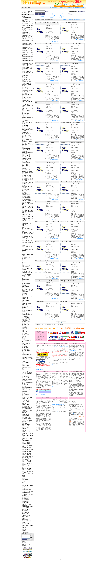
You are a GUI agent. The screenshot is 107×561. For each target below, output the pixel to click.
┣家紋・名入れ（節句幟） (27, 439)
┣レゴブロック (25, 334)
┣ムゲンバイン (25, 91)
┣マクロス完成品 (26, 162)
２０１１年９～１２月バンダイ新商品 (60, 16)
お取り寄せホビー (26, 509)
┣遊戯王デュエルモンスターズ (27, 243)
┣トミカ (24, 344)
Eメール (56, 401)
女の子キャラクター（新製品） (27, 106)
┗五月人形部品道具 (26, 418)
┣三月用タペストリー (27, 407)
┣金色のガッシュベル (27, 245)
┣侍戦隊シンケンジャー (27, 48)
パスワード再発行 (76, 7)
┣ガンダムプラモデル (27, 175)
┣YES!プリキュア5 (26, 133)
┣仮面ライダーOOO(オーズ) (28, 59)
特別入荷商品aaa (25, 512)
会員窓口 (83, 7)
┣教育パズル (25, 339)
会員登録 (55, 7)
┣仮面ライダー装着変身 (27, 152)
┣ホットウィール (26, 350)
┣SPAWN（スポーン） (27, 159)
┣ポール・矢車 (25, 523)
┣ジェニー (24, 294)
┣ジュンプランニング (27, 306)
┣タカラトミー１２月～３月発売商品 (27, 505)
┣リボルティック (26, 167)
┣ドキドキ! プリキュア (27, 144)
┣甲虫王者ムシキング (27, 257)
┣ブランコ (24, 331)
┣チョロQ (24, 346)
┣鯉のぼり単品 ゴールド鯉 (27, 466)
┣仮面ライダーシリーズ (27, 35)
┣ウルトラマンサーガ (27, 67)
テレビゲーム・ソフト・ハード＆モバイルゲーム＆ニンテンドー (27, 211)
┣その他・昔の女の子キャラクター (27, 130)
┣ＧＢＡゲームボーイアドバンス (27, 219)
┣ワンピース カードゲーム (27, 252)
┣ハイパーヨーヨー (26, 185)
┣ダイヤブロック (26, 321)
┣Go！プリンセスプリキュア (27, 109)
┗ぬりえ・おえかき (26, 340)
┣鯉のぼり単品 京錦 (26, 453)
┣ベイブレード (25, 183)
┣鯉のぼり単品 (25, 426)
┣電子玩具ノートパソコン (27, 389)
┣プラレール (25, 347)
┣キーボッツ (25, 87)
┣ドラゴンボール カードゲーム (27, 255)
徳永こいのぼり (25, 516)
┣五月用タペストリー (27, 417)
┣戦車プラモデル (26, 196)
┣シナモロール (25, 113)
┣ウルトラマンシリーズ (27, 33)
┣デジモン (24, 96)
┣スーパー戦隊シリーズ (27, 36)
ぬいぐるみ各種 (25, 317)
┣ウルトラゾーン (26, 77)
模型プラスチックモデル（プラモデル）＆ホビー (27, 172)
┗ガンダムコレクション (27, 169)
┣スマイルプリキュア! (27, 143)
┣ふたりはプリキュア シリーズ (27, 123)
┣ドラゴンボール (26, 155)
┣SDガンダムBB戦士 (27, 176)
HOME (23, 10)
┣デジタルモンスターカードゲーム (27, 250)
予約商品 (24, 495)
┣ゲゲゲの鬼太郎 (26, 100)
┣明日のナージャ (26, 128)
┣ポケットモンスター (27, 97)
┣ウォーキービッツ (26, 303)
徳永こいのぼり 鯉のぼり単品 (27, 446)
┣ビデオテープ (25, 336)
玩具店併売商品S (26, 492)
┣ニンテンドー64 (26, 228)
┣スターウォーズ (26, 164)
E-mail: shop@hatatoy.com (58, 404)
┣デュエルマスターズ (27, 236)
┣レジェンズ (25, 264)
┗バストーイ (25, 371)
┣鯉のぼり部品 (25, 427)
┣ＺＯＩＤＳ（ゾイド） (27, 90)
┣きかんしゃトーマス (27, 352)
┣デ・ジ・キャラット (27, 268)
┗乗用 (23, 361)
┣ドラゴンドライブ (26, 265)
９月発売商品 (80, 14)
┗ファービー (25, 309)
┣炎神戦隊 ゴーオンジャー (27, 45)
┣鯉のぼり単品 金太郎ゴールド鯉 (27, 464)
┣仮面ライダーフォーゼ (27, 63)
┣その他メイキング (26, 286)
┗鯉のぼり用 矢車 (26, 443)
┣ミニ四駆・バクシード (27, 182)
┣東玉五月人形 (25, 415)
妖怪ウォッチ (25, 513)
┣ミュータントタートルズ (27, 102)
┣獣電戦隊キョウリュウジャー (27, 73)
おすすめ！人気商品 (26, 17)
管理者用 (24, 545)
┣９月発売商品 (25, 501)
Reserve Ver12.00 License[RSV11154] (53, 559)
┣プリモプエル (25, 300)
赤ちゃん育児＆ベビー (27, 362)
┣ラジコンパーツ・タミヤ (27, 204)
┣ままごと (24, 311)
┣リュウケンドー (26, 99)
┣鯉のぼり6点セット (27, 421)
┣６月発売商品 (25, 497)
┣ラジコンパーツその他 (27, 207)
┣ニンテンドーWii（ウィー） (28, 221)
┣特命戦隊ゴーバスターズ (27, 69)
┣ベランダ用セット (26, 521)
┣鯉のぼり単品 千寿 (26, 454)
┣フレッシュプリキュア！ (27, 137)
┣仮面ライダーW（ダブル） (27, 55)
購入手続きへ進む (26, 12)
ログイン (50, 7)
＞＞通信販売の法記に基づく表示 (60, 346)
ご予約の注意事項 (54, 41)
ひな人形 (24, 403)
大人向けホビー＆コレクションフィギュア (27, 149)
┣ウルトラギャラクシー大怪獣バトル (27, 65)
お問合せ (24, 541)
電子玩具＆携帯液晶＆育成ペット (27, 383)
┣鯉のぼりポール (26, 424)
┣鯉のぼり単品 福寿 (26, 469)
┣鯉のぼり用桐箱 (26, 442)
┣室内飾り (24, 529)
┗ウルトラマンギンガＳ (27, 25)
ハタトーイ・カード (27, 547)
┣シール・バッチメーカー (27, 281)
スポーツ (24, 484)
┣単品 (23, 522)
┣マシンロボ (25, 32)
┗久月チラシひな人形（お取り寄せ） (27, 411)
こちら (57, 411)
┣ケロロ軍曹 (25, 165)
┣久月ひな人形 (25, 404)
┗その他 (24, 530)
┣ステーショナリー (26, 313)
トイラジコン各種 (26, 275)
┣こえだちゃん (25, 132)
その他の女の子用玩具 (27, 310)
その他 (23, 488)
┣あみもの (24, 285)
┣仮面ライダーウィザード (27, 76)
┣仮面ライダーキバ (26, 47)
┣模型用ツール (25, 192)
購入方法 (24, 542)
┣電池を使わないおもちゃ (27, 359)
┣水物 (23, 478)
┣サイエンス (25, 393)
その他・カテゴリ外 (26, 487)
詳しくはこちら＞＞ (40, 369)
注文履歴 (60, 7)
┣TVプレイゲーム (26, 394)
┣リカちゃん (25, 293)
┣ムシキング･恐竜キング (28, 88)
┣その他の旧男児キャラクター (27, 38)
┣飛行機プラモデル (26, 194)
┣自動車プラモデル (26, 197)
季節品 (23, 475)
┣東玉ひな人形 (25, 406)
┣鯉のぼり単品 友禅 (26, 468)
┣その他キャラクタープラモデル (27, 187)
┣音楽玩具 (24, 327)
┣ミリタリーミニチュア (27, 200)
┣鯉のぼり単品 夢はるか (27, 456)
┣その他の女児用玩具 (27, 314)
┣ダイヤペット (25, 349)
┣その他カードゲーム (27, 272)
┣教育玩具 (24, 328)
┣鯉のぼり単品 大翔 (26, 460)
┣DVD (23, 396)
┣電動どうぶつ (25, 365)
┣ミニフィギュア (26, 156)
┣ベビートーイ (25, 369)
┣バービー (24, 301)
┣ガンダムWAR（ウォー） (27, 241)
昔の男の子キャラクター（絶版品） (27, 28)
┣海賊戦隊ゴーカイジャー (27, 61)
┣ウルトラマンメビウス (27, 52)
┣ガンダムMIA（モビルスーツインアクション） (27, 179)
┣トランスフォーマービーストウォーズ (27, 30)
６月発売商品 (50, 14)
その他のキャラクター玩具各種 (27, 85)
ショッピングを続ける (27, 11)
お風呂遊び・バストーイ (27, 485)
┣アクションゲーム (26, 376)
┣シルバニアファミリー (27, 296)
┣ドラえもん (25, 93)
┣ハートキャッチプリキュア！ (27, 139)
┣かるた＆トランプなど (27, 379)
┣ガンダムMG (25, 173)
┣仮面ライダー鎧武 (26, 81)
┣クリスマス (25, 479)
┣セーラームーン (26, 126)
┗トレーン (24, 353)
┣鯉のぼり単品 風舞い (27, 451)
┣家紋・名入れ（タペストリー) (27, 436)
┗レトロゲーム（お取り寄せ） (27, 230)
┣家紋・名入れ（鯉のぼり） (27, 434)
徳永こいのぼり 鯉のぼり (27, 420)
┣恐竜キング (25, 258)
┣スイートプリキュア (27, 141)
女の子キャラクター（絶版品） (27, 120)
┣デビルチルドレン (26, 266)
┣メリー (24, 364)
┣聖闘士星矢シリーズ (27, 154)
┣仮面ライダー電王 (26, 43)
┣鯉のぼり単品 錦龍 (26, 462)
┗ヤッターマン (25, 104)
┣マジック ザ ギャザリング (28, 247)
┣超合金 (24, 168)
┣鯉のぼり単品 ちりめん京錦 (27, 450)
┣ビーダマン (25, 180)
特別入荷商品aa (25, 510)
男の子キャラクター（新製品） (27, 19)
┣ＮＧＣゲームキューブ (27, 216)
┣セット (24, 518)
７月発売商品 (60, 14)
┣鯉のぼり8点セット (27, 431)
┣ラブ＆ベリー (25, 269)
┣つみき (24, 326)
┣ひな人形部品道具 (26, 408)
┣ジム (23, 330)
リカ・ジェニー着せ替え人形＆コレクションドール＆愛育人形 (27, 290)
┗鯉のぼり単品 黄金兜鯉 (27, 474)
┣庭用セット (25, 519)
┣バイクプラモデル (26, 199)
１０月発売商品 (40, 16)
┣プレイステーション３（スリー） (27, 224)
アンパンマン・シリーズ (27, 341)
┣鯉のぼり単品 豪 (26, 459)
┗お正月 (24, 481)
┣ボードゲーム (25, 377)
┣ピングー (24, 304)
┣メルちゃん (25, 297)
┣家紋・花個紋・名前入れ (27, 526)
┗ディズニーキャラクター (27, 118)
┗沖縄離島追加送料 (26, 489)
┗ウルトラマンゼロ (26, 83)
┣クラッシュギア (26, 189)
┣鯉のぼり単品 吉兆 (26, 447)
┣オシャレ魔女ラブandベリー (28, 111)
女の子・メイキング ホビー (27, 277)
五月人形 (24, 413)
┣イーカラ (24, 391)
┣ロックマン (25, 262)
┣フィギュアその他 (26, 158)
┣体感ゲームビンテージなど (27, 226)
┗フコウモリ (25, 316)
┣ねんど (24, 337)
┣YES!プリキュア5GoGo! (28, 135)
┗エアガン (24, 209)
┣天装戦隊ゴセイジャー (27, 56)
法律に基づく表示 (26, 544)
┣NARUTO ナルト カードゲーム (28, 260)
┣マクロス (24, 190)
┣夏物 (23, 476)
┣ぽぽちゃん (25, 298)
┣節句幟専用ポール (26, 440)
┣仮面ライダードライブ (27, 21)
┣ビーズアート (25, 279)
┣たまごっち (25, 384)
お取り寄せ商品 (25, 532)
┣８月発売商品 (25, 500)
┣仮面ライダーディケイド (27, 50)
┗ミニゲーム (25, 380)
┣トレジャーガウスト (27, 397)
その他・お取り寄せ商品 (27, 491)
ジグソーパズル (25, 401)
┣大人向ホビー (25, 161)
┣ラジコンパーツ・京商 (27, 206)
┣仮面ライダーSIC (26, 151)
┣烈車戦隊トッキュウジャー (27, 80)
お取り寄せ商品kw (26, 515)
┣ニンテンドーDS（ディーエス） (27, 215)
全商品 (23, 16)
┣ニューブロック (26, 324)
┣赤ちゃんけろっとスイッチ (27, 368)
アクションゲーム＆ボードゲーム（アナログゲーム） (27, 374)
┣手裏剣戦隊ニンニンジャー (27, 23)
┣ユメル (24, 307)
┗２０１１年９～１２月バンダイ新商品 (27, 507)
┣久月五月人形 (25, 414)
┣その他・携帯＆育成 (27, 387)
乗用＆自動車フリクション (27, 355)
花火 (23, 482)
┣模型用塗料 (25, 193)
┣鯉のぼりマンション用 (27, 423)
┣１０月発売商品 (26, 502)
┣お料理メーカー (26, 283)
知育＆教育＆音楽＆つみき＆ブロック (27, 319)
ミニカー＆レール (26, 343)
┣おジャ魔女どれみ (26, 125)
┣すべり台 (24, 333)
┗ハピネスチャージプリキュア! (27, 146)
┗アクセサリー (25, 288)
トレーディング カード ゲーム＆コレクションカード (28, 233)
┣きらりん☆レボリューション (27, 115)
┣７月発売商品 (25, 498)
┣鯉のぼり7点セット (27, 430)
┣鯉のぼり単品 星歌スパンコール (27, 472)
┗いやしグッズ (25, 400)
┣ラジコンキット (26, 202)
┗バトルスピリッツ (26, 274)
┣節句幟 (24, 428)
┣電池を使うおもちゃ (27, 357)
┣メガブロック (25, 323)
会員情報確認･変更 (66, 7)
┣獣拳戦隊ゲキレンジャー (27, 41)
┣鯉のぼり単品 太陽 (26, 457)
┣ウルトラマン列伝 (26, 71)
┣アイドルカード (26, 271)
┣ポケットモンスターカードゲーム (27, 238)
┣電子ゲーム (25, 398)
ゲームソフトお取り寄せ (27, 494)
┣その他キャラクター (27, 94)
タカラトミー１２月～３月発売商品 (50, 16)
